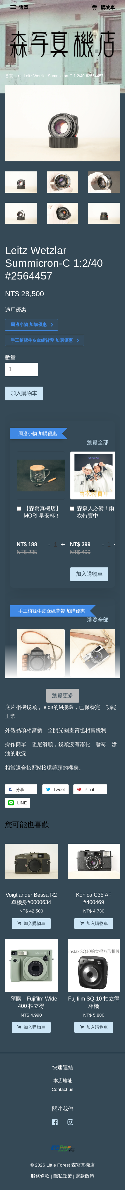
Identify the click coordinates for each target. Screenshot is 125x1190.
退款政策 (85, 1176)
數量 (10, 357)
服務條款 (40, 1176)
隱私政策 (62, 1176)
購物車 (103, 7)
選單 (19, 7)
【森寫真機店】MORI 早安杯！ (39, 512)
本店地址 (62, 1080)
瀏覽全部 (97, 442)
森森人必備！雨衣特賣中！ (92, 512)
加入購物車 (89, 574)
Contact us (62, 1089)
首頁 (9, 76)
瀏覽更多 (62, 695)
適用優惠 (15, 310)
